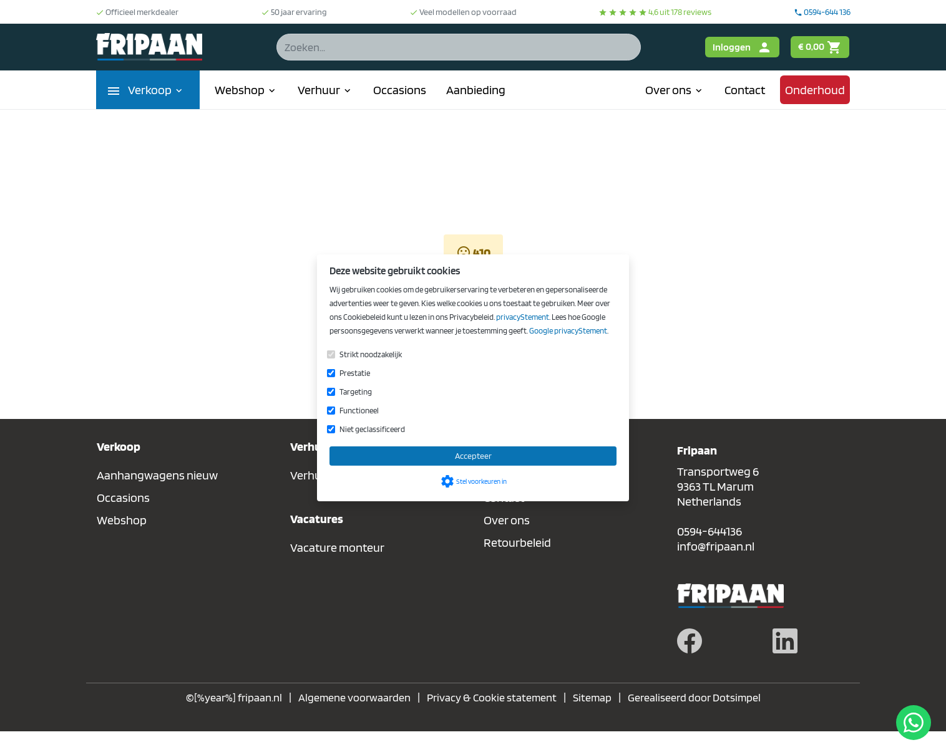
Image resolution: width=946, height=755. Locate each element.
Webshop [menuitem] (246, 89)
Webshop (122, 519)
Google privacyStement (568, 330)
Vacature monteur (337, 547)
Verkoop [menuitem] (156, 89)
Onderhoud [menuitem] (815, 89)
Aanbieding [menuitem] (475, 89)
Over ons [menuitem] (675, 89)
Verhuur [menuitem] (325, 89)
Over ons (507, 519)
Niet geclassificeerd (372, 429)
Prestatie (354, 373)
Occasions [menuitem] (399, 89)
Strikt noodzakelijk (370, 354)
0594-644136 (709, 531)
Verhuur (311, 475)
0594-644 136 (822, 12)
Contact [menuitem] (744, 89)
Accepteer (473, 456)
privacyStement (522, 317)
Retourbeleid (517, 542)
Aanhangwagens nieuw (157, 475)
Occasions (123, 497)
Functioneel (359, 410)
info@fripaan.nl (715, 546)
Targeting (355, 392)
